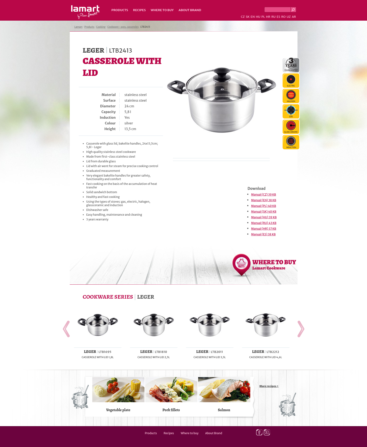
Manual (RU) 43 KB (264, 223)
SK (248, 17)
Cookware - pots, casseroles (123, 26)
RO (283, 17)
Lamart (85, 12)
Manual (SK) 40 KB (263, 211)
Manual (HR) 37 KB (263, 228)
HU (258, 17)
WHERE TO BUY (274, 264)
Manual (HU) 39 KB (264, 217)
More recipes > (269, 386)
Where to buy (162, 10)
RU (273, 17)
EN (253, 17)
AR (294, 17)
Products (119, 10)
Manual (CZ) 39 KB (263, 194)
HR (268, 17)
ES (278, 17)
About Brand (190, 10)
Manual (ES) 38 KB (263, 234)
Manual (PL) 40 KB (263, 206)
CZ (243, 17)
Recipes (139, 10)
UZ (289, 17)
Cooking (101, 26)
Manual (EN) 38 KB (263, 200)
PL (263, 17)
